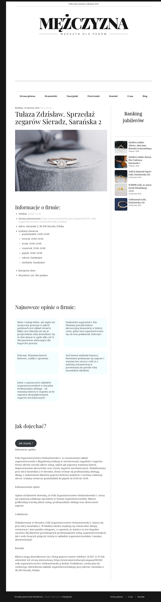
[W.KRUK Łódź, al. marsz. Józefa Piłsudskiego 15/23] (121, 190)
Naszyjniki (72, 96)
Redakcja (19, 108)
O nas (130, 96)
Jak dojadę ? (26, 443)
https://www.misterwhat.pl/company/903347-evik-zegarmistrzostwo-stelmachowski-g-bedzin (57, 220)
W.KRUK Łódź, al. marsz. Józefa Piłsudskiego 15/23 (140, 188)
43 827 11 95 (34, 213)
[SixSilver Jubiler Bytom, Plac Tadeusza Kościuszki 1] (121, 162)
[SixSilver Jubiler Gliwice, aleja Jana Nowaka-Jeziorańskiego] (121, 147)
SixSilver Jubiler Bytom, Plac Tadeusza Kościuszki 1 (140, 160)
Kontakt (113, 96)
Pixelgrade (67, 597)
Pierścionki (94, 96)
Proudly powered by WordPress (29, 597)
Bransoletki (51, 96)
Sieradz (49, 108)
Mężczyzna (83, 22)
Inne (43, 108)
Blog (145, 96)
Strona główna (27, 96)
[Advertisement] (83, 63)
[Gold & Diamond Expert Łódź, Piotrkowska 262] (121, 176)
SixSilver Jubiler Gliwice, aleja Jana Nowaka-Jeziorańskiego (140, 145)
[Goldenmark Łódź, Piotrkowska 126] (121, 204)
